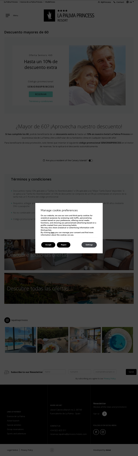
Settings (89, 244)
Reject (63, 244)
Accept (48, 244)
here (52, 232)
